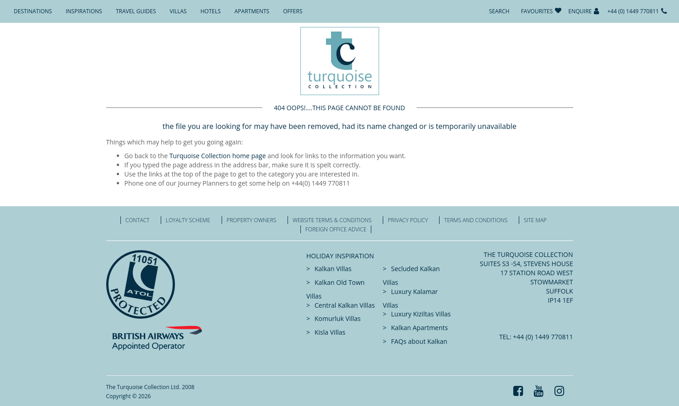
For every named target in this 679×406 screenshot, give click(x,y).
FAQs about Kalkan (419, 341)
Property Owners (252, 220)
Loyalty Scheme (188, 220)
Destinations (33, 11)
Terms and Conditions (475, 220)
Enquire (580, 11)
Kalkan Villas (333, 268)
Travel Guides (136, 11)
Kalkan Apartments (419, 327)
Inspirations (83, 11)
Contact (137, 220)
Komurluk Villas (338, 318)
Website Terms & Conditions (332, 220)
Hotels (211, 11)
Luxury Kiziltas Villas (421, 314)
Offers (292, 11)
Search (499, 11)
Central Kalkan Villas (345, 305)
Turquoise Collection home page (217, 155)
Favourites (537, 11)
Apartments (251, 11)
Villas (178, 11)
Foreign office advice (336, 229)
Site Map (535, 220)
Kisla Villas (330, 332)
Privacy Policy (408, 220)
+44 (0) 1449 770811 (633, 11)
